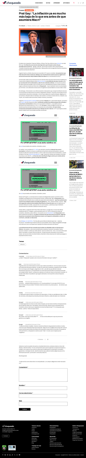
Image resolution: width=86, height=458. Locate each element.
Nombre (22, 385)
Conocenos (39, 2)
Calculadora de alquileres (55, 430)
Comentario (23, 367)
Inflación (22, 244)
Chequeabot (53, 433)
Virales (33, 429)
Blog (33, 443)
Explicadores (35, 432)
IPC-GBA (35, 149)
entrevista (59, 63)
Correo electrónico (26, 393)
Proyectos (74, 435)
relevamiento (50, 213)
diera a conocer (41, 81)
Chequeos (34, 427)
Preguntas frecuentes (77, 440)
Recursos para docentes (55, 443)
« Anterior (40, 339)
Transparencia (75, 429)
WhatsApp (34, 438)
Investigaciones (35, 433)
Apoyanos (66, 2)
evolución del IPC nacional (29, 100)
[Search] (73, 2)
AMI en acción (53, 439)
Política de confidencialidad (74, 454)
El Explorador (53, 432)
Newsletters (34, 439)
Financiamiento (76, 437)
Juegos (51, 441)
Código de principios (77, 432)
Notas (48, 2)
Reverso (34, 449)
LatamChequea (35, 447)
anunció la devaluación (34, 154)
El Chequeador (53, 438)
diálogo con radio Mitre (27, 221)
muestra (23, 102)
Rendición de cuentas (77, 438)
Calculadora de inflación (55, 429)
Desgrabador (53, 427)
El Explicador (78, 78)
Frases (21, 10)
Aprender (57, 2)
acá (22, 146)
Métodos (74, 430)
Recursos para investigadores (57, 446)
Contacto (5, 436)
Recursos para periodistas (56, 444)
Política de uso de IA (77, 433)
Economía (71, 78)
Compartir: (58, 25)
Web (20, 401)
